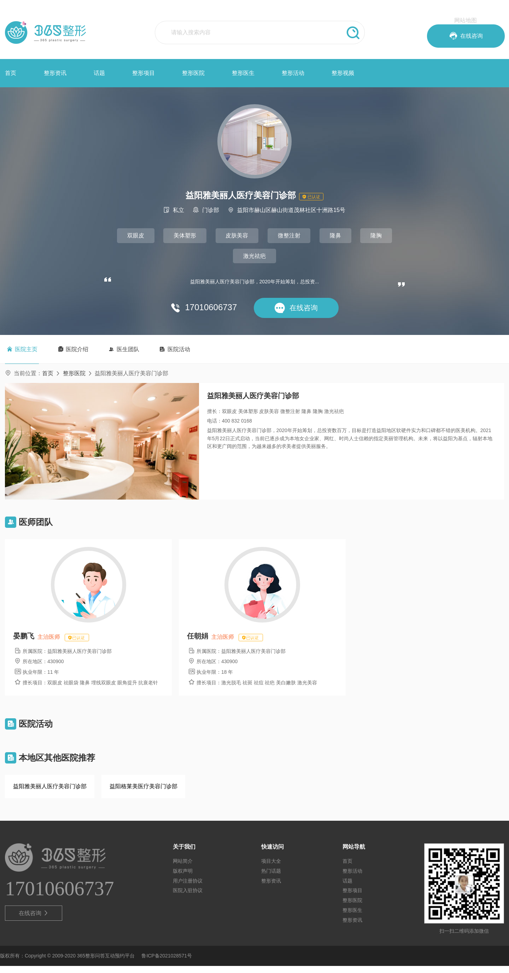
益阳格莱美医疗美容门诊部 (143, 793)
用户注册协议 (188, 887)
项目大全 (271, 868)
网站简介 (183, 868)
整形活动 (293, 73)
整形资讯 (55, 73)
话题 (99, 73)
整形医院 (193, 73)
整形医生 (243, 73)
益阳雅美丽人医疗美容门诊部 (50, 793)
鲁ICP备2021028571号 (166, 963)
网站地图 (465, 20)
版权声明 (183, 877)
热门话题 (271, 877)
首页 (10, 73)
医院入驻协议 (188, 897)
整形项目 (143, 73)
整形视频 (343, 73)
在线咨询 (34, 920)
